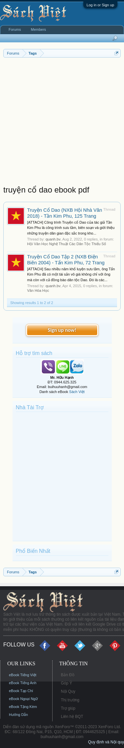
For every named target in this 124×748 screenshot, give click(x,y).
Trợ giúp (68, 708)
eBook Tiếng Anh (22, 683)
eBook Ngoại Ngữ (23, 699)
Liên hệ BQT (72, 716)
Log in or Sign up (100, 5)
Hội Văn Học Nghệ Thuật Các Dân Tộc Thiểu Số (66, 244)
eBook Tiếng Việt (22, 675)
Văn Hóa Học (38, 290)
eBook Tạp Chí (21, 691)
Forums (15, 29)
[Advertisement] (62, 123)
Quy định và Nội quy (106, 742)
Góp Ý (66, 683)
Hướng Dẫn (18, 715)
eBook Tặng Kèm (23, 707)
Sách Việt (77, 392)
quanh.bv (53, 239)
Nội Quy (68, 691)
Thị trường (70, 700)
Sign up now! (62, 330)
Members (38, 29)
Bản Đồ (67, 675)
